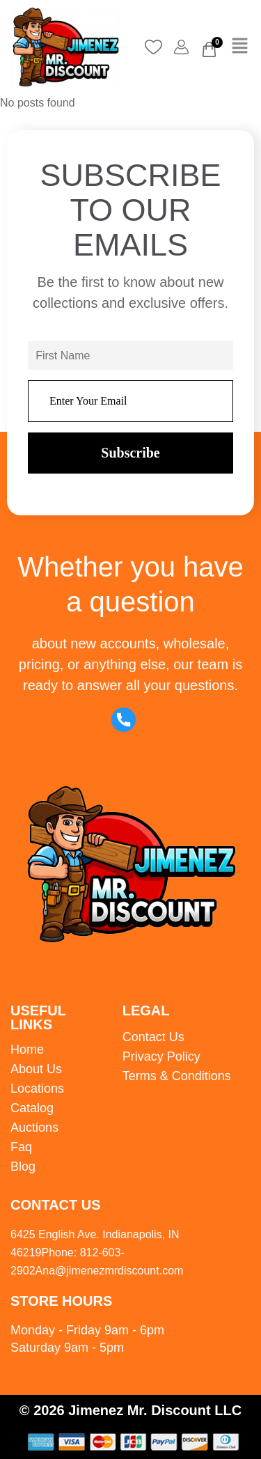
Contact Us (153, 1037)
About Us (36, 1069)
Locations (37, 1088)
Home (27, 1049)
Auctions (34, 1127)
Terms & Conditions (176, 1076)
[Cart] (209, 49)
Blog (22, 1166)
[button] (240, 47)
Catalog (32, 1108)
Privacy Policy (161, 1056)
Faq (21, 1147)
